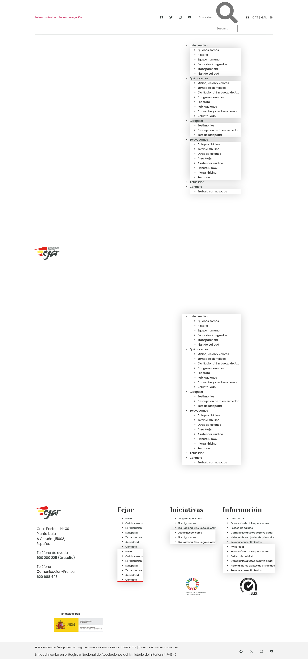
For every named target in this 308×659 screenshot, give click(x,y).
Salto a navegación (70, 17)
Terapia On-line (208, 149)
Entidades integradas (212, 64)
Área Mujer (205, 158)
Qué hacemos (199, 78)
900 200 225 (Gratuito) (56, 557)
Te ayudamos (199, 140)
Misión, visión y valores (213, 83)
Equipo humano (209, 59)
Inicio (128, 518)
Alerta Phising (207, 173)
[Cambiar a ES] (246, 17)
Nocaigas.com (187, 523)
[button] (211, 254)
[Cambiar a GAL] (262, 17)
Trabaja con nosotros (212, 191)
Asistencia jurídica (210, 163)
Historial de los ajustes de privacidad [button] (253, 537)
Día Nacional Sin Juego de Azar (219, 92)
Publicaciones (207, 107)
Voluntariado (207, 116)
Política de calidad (242, 528)
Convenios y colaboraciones (217, 111)
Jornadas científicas (212, 88)
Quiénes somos (208, 50)
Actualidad (197, 182)
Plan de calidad (208, 74)
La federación (199, 45)
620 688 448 (47, 576)
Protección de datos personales (250, 523)
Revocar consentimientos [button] (246, 542)
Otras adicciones (209, 154)
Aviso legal (237, 518)
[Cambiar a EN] (270, 17)
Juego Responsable (190, 518)
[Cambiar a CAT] (253, 17)
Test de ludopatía (210, 135)
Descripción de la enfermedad (218, 130)
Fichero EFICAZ (208, 168)
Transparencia (208, 69)
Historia (203, 55)
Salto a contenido (45, 17)
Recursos (204, 177)
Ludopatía (196, 121)
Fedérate (204, 102)
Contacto (196, 187)
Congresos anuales (211, 97)
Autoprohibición (209, 144)
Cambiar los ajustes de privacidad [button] (251, 533)
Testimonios (206, 125)
